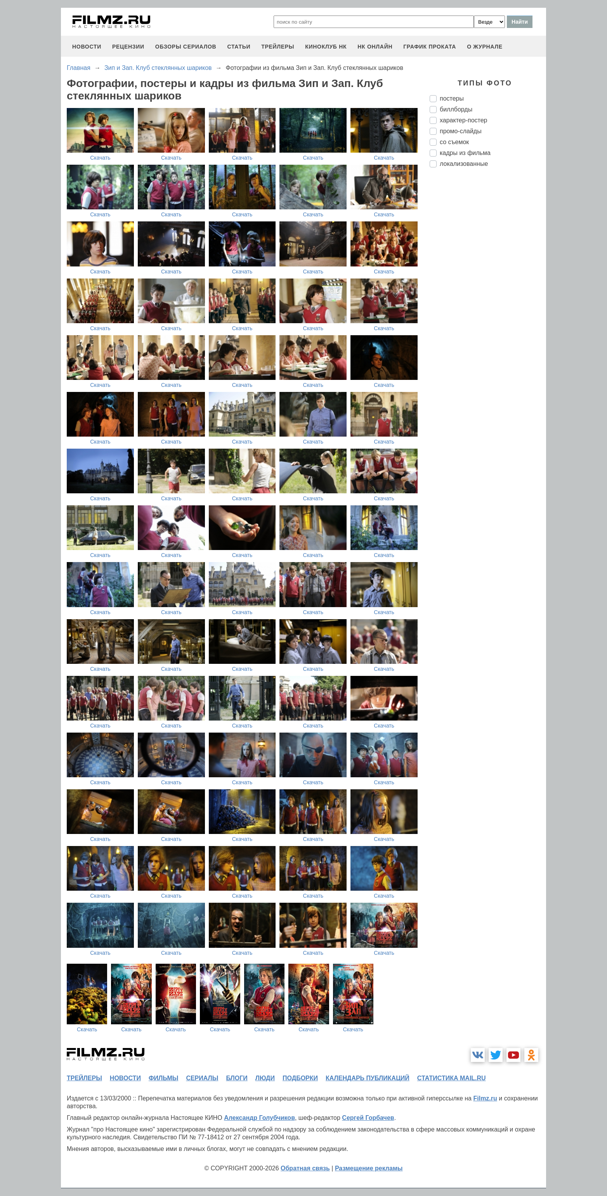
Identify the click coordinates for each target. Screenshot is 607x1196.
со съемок (454, 142)
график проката (429, 47)
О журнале (485, 47)
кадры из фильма (465, 153)
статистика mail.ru (451, 1078)
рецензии (128, 47)
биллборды (456, 109)
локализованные (464, 163)
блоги (236, 1078)
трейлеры (277, 47)
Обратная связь (305, 1168)
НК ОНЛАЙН (374, 47)
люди (265, 1078)
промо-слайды (461, 131)
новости (86, 47)
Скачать (100, 158)
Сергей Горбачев (368, 1117)
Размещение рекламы (369, 1168)
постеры (452, 98)
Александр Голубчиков (259, 1117)
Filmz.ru (485, 1098)
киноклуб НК (326, 47)
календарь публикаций (367, 1078)
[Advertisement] (488, 303)
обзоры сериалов (186, 47)
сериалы (202, 1078)
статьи (238, 47)
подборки (300, 1078)
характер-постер (463, 120)
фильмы (163, 1078)
